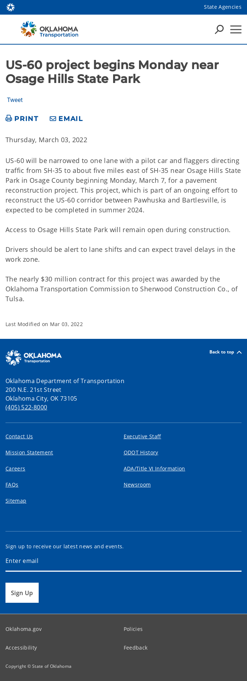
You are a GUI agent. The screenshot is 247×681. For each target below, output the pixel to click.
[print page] (22, 119)
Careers (15, 468)
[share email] (66, 119)
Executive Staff (142, 436)
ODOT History (141, 452)
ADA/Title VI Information (154, 468)
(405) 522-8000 (26, 407)
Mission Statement (29, 452)
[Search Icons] (219, 29)
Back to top (225, 352)
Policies (133, 628)
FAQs (11, 484)
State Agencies (223, 6)
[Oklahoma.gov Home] (10, 6)
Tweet (15, 100)
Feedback (136, 647)
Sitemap (15, 500)
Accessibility (21, 647)
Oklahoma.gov (23, 628)
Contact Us (19, 436)
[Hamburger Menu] (236, 29)
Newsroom (137, 484)
